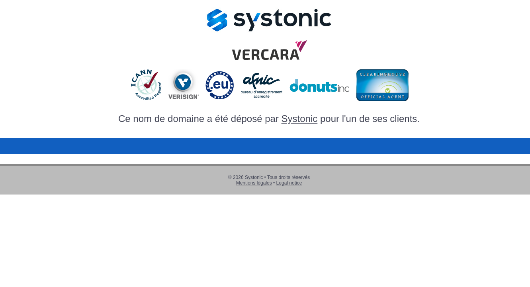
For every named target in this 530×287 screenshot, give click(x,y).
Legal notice (289, 183)
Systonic (300, 118)
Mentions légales (254, 183)
